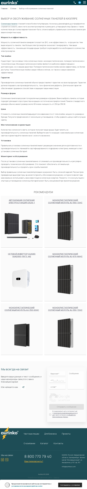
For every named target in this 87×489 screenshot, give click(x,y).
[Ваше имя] (57, 373)
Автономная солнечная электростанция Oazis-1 (21, 221)
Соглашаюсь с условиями (70, 485)
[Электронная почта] (57, 387)
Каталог (44, 443)
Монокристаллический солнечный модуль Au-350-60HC (21, 329)
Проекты (66, 433)
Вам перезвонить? (33, 461)
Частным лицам (31, 433)
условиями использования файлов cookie (26, 486)
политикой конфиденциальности (65, 413)
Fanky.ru (56, 477)
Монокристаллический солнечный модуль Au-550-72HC (65, 221)
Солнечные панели (9, 24)
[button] (84, 2)
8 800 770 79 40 (38, 456)
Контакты (58, 443)
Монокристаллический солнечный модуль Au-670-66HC (65, 275)
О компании (29, 443)
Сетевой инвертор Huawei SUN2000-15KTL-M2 (21, 275)
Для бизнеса (50, 433)
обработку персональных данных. (64, 416)
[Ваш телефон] (57, 380)
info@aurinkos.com (69, 466)
